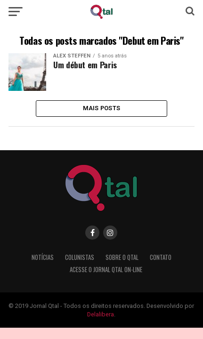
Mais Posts (102, 108)
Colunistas (79, 257)
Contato (160, 257)
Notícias (43, 257)
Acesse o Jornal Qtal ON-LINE (106, 269)
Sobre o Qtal (122, 257)
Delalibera (100, 314)
